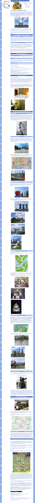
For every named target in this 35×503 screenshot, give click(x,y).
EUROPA (28, 0)
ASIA (24, 0)
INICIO (13, 0)
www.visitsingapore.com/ (17, 66)
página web (28, 411)
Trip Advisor (21, 494)
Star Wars (11, 394)
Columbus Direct (21, 495)
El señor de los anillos (29, 393)
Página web (11, 66)
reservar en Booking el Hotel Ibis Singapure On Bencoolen (21, 493)
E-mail (17, 65)
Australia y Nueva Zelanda (24, 45)
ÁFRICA (16, 0)
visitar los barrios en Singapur (19, 29)
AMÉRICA (20, 0)
